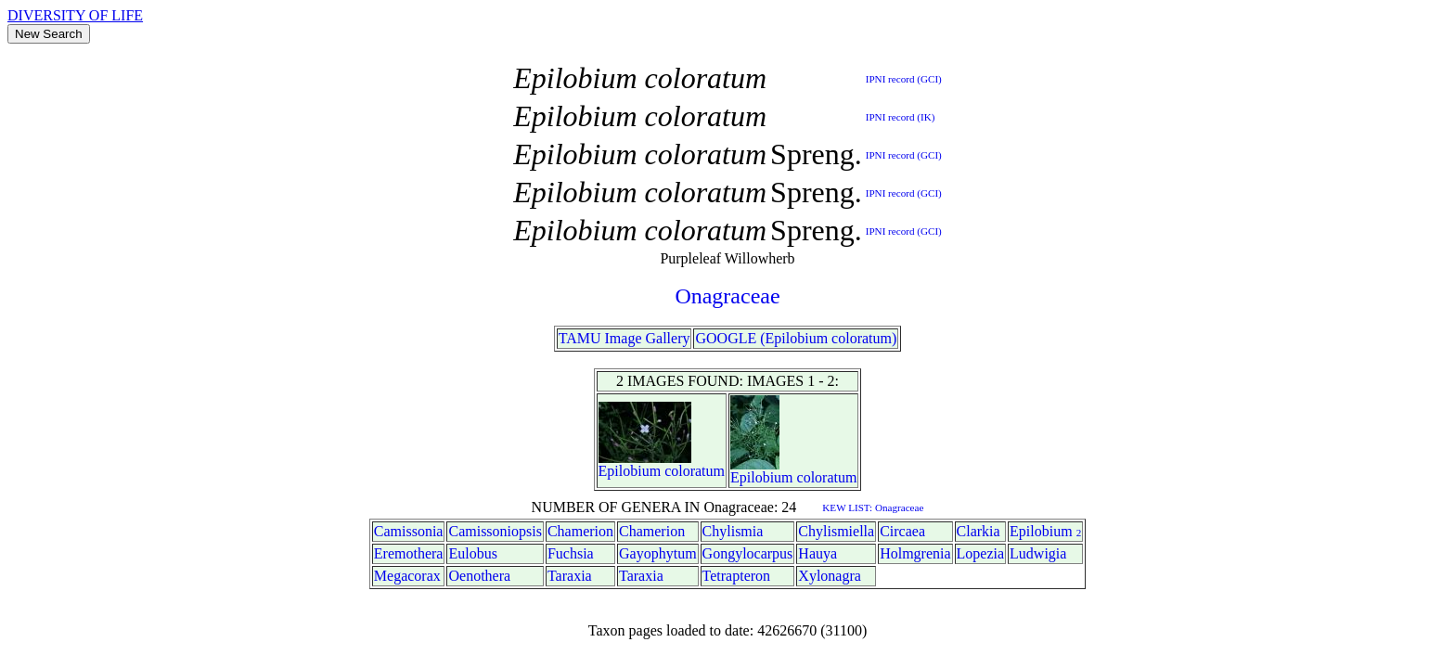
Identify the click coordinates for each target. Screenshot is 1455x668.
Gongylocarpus (747, 553)
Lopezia (981, 553)
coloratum (694, 471)
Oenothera (479, 576)
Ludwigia (1038, 553)
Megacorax (407, 576)
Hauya (817, 553)
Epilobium (630, 471)
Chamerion (580, 531)
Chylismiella (836, 531)
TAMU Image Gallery (624, 338)
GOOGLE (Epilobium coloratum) (795, 338)
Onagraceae (727, 296)
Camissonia (409, 531)
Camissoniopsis (494, 531)
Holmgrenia (915, 553)
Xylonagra (829, 576)
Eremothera (409, 553)
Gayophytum (658, 553)
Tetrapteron (736, 576)
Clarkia (978, 531)
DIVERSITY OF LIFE (75, 15)
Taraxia (569, 576)
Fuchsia (570, 553)
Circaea (902, 531)
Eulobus (472, 553)
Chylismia (733, 531)
